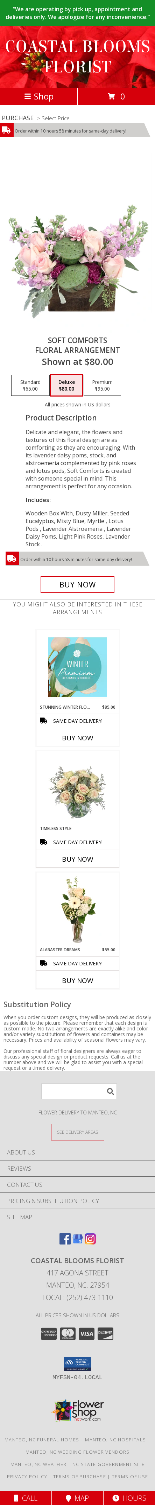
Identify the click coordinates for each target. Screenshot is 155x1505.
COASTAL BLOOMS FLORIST (77, 57)
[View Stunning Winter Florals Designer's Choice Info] (77, 667)
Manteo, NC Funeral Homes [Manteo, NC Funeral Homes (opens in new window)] (42, 1439)
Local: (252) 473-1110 (77, 1297)
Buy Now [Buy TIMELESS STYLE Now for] (77, 859)
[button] (77, 1364)
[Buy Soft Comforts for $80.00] (78, 584)
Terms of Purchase (79, 1476)
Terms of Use (130, 1476)
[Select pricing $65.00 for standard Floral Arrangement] (30, 385)
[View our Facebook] (65, 1242)
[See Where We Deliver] (77, 1131)
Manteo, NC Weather (38, 1464)
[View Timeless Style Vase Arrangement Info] (77, 788)
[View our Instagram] (90, 1242)
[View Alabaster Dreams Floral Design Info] (77, 909)
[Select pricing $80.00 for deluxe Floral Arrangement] (66, 385)
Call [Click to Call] (25, 1498)
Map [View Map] (77, 1498)
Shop (39, 96)
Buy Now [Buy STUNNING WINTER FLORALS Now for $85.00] (77, 737)
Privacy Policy (27, 1476)
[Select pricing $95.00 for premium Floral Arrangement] (102, 385)
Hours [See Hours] (129, 1498)
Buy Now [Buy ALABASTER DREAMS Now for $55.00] (77, 980)
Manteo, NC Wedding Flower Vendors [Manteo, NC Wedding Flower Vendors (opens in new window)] (78, 1452)
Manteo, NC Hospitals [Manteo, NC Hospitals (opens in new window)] (115, 1439)
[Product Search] (79, 1091)
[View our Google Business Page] (77, 1242)
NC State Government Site (108, 1464)
